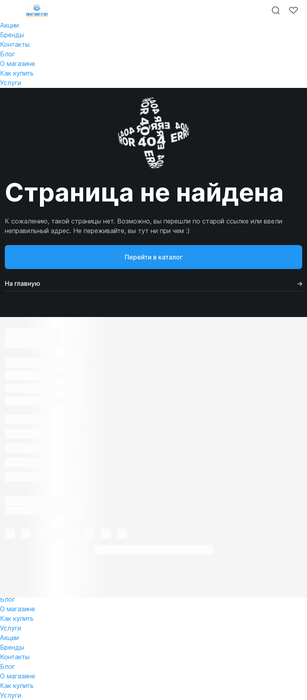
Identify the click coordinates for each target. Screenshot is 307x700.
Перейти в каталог (154, 257)
